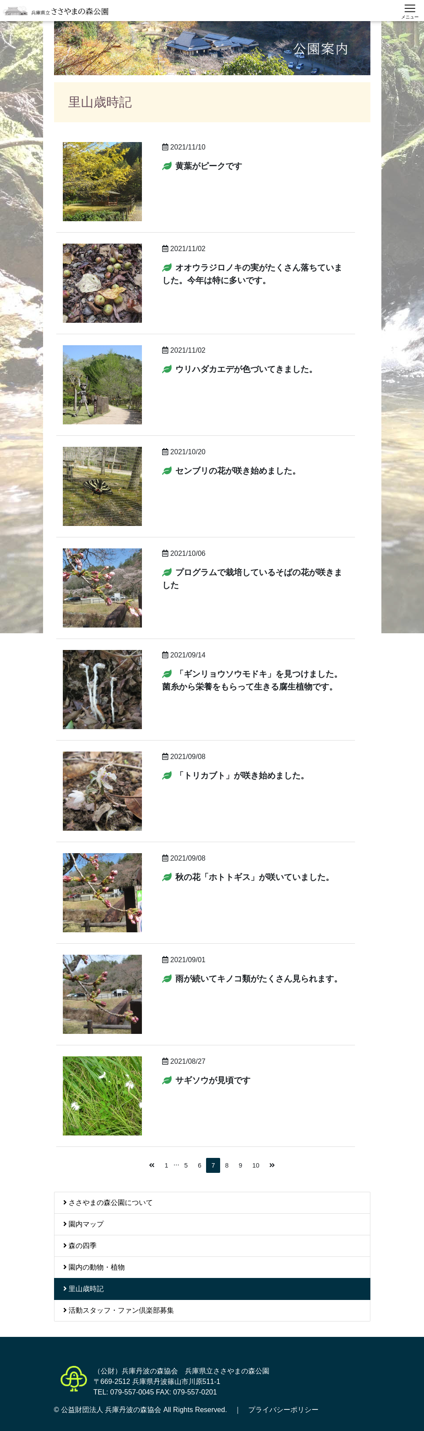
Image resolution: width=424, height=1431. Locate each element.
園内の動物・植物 (94, 1267)
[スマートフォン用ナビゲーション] (410, 10)
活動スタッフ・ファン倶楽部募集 (118, 1310)
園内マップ (83, 1224)
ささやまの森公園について (108, 1202)
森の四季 (80, 1245)
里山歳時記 (83, 1288)
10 (255, 1165)
